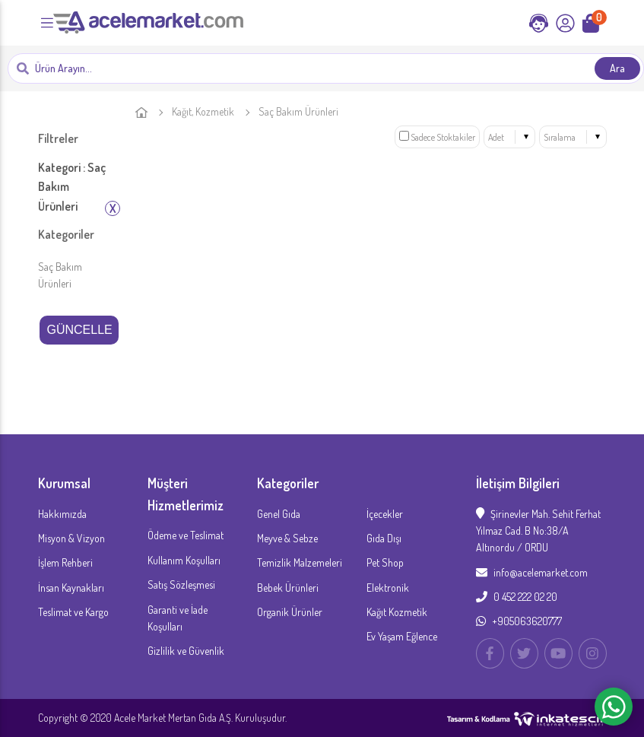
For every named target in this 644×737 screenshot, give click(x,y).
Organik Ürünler (289, 611)
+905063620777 (519, 621)
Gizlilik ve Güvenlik (186, 650)
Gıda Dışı (383, 538)
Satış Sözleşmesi (181, 584)
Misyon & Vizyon (71, 538)
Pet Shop (385, 562)
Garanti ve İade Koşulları (178, 618)
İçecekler (384, 513)
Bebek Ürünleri (288, 587)
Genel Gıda (278, 513)
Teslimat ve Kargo (73, 611)
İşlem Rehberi (65, 562)
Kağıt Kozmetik (396, 611)
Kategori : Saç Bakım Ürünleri (72, 187)
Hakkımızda (62, 513)
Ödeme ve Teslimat (186, 535)
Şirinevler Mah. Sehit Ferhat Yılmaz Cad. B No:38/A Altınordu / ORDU (538, 530)
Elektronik (387, 587)
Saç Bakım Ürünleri (60, 275)
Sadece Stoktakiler (437, 137)
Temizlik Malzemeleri (299, 562)
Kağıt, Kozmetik (203, 111)
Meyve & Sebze (287, 538)
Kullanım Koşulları (184, 560)
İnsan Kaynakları (71, 587)
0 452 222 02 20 (516, 596)
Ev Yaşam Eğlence (401, 636)
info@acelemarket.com (532, 572)
